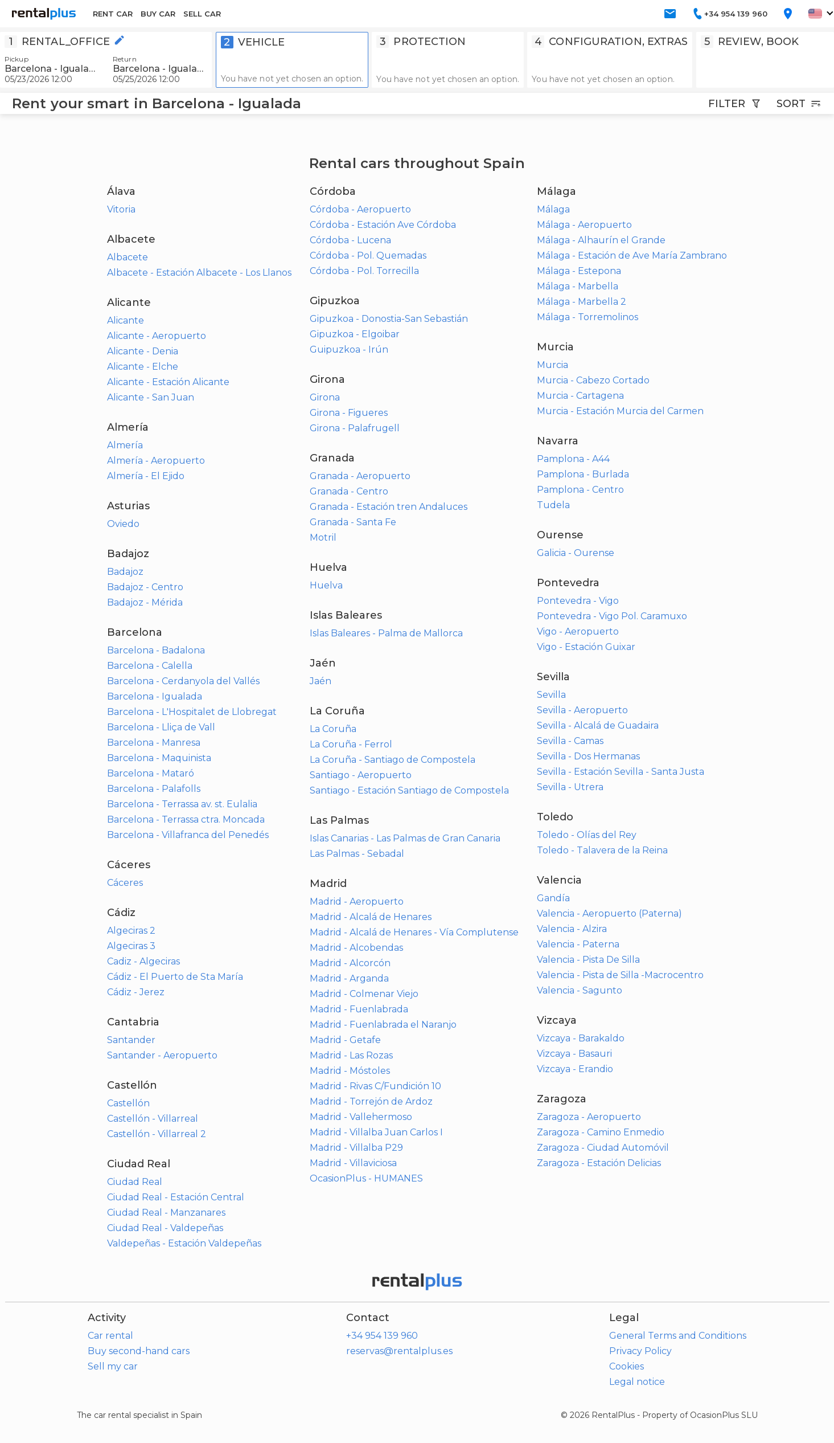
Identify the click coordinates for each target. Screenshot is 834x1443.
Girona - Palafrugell (355, 428)
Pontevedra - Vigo (578, 600)
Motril (323, 537)
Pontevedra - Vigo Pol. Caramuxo (612, 616)
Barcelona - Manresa (153, 742)
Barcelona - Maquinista (159, 758)
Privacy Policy (640, 1351)
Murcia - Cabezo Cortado (593, 380)
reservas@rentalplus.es (399, 1351)
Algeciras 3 (131, 946)
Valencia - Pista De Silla (588, 959)
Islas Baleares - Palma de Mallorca (386, 633)
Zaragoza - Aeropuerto (589, 1116)
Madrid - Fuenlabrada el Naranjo (383, 1024)
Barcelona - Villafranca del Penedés (188, 834)
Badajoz (125, 571)
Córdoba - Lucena (350, 240)
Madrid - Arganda (349, 978)
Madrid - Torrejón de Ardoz (371, 1101)
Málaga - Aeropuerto (584, 224)
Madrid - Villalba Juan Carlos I (376, 1132)
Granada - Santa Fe (353, 522)
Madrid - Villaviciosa (353, 1163)
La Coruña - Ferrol (351, 744)
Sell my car (113, 1366)
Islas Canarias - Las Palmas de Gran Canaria (405, 838)
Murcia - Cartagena (580, 395)
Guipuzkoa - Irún (349, 349)
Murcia (552, 364)
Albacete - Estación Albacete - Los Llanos (199, 272)
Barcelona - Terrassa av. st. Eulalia (182, 804)
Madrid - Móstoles (350, 1070)
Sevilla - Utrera (570, 787)
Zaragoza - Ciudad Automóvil (603, 1147)
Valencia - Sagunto (579, 990)
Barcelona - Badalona (156, 650)
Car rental (110, 1335)
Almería (125, 445)
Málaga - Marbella (577, 286)
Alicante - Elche (142, 366)
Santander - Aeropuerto (162, 1055)
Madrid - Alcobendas (356, 947)
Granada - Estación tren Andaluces (388, 506)
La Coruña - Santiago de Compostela (392, 759)
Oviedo (123, 523)
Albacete (127, 257)
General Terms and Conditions (677, 1335)
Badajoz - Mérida (145, 602)
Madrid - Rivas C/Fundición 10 (375, 1086)
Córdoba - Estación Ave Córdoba (383, 224)
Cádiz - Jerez (136, 992)
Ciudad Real (134, 1181)
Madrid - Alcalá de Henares (371, 916)
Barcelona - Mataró (150, 773)
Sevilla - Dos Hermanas (588, 756)
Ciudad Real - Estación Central (175, 1197)
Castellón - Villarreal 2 (156, 1134)
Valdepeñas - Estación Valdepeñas (184, 1243)
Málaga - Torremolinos (587, 317)
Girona (325, 397)
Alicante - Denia (142, 351)
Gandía (553, 898)
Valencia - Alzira (572, 928)
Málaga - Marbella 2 (581, 301)
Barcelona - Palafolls (153, 788)
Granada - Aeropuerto (360, 476)
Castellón (128, 1103)
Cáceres (125, 882)
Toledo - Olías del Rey (586, 834)
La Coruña (333, 728)
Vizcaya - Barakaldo (581, 1038)
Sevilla (551, 694)
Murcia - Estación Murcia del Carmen (620, 411)
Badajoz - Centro (145, 587)
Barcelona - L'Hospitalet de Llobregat (192, 711)
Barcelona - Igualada (154, 696)
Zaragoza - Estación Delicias (599, 1163)
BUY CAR (158, 13)
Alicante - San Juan (150, 397)
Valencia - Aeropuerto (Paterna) (609, 913)
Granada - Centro (349, 491)
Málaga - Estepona (579, 270)
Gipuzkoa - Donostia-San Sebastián (389, 318)
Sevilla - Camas (570, 740)
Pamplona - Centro (580, 489)
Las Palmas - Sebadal (357, 853)
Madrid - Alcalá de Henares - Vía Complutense (414, 932)
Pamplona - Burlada (583, 474)
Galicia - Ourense (575, 552)
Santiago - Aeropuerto (361, 775)
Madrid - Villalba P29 (356, 1147)
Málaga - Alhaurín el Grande (601, 240)
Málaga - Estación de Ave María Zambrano (632, 255)
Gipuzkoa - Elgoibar (355, 334)
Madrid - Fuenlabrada (359, 1009)
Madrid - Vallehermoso (361, 1116)
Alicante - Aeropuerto (156, 335)
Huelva (326, 585)
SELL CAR (202, 13)
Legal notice (637, 1381)
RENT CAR (113, 13)
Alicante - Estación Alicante (168, 382)
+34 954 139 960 (382, 1335)
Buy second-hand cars (139, 1351)
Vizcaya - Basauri (574, 1053)
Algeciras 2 (131, 930)
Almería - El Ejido (145, 476)
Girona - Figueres (349, 412)
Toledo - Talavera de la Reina (602, 850)
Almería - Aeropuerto (156, 460)
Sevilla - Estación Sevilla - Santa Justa (620, 771)
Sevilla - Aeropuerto (582, 710)
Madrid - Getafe (345, 1040)
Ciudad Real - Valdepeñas (165, 1228)
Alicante (125, 320)
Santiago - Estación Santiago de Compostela (409, 790)
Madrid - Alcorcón (350, 963)
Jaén (320, 681)
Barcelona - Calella (149, 665)
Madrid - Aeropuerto (357, 901)
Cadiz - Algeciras (143, 961)
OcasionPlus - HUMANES (366, 1178)
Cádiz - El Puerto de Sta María (175, 976)
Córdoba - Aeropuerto (360, 209)
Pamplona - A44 (573, 458)
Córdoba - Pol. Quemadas (368, 255)
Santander (131, 1040)
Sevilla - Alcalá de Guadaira (598, 725)
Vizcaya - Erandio (575, 1069)
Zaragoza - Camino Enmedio (600, 1132)
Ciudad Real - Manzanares (166, 1212)
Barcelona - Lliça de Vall (161, 727)
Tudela (553, 505)
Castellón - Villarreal (152, 1118)
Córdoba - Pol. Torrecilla (364, 270)
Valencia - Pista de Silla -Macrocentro (620, 975)
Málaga (553, 209)
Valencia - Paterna (578, 944)
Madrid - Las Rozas (351, 1055)
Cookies (626, 1366)
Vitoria (121, 209)
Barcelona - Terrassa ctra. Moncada (186, 819)
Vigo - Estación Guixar (586, 646)
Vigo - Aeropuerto (578, 631)
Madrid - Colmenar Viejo (364, 993)
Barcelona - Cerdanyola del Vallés (183, 681)
